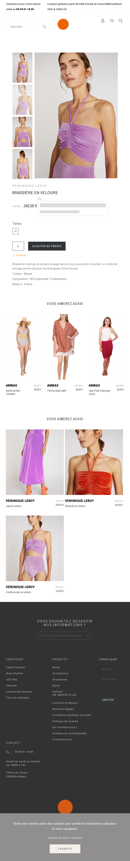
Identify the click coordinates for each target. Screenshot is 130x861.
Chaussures (59, 679)
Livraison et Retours (65, 702)
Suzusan (11, 685)
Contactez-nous (15, 4)
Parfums (57, 691)
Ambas (11, 385)
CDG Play (11, 679)
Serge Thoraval (15, 667)
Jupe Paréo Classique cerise (99, 392)
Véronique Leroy (30, 185)
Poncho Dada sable (56, 390)
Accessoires (60, 673)
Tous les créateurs (17, 697)
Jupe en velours (13, 506)
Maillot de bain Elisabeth (13, 392)
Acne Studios (14, 673)
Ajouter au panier (47, 246)
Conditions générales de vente (71, 715)
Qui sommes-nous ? (64, 727)
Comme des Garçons (19, 691)
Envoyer (108, 699)
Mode (56, 667)
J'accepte (65, 848)
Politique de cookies (65, 721)
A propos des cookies (65, 838)
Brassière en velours (75, 506)
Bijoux (56, 685)
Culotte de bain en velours (18, 592)
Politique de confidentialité (69, 733)
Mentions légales (63, 709)
